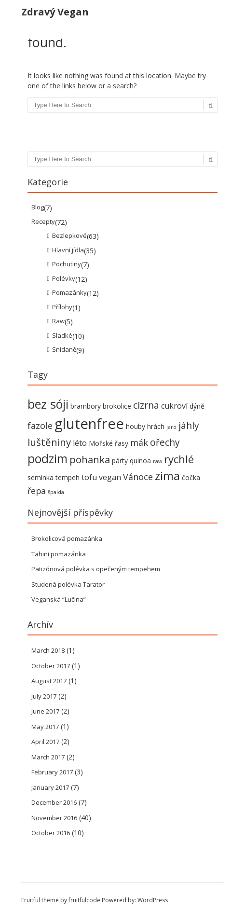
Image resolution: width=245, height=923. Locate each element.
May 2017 (45, 726)
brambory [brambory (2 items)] (85, 406)
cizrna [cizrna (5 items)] (146, 405)
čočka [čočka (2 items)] (191, 477)
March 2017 (48, 757)
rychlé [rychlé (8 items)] (179, 459)
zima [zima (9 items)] (167, 475)
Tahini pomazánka (58, 554)
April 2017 (45, 741)
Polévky (63, 278)
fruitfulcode (84, 900)
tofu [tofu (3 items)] (89, 477)
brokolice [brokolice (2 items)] (117, 406)
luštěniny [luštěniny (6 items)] (49, 442)
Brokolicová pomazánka (66, 538)
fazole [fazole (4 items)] (40, 425)
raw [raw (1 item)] (157, 461)
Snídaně (64, 349)
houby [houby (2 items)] (135, 426)
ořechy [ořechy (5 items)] (165, 442)
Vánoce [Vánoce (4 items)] (138, 476)
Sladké (62, 335)
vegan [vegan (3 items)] (110, 477)
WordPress (152, 900)
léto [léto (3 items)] (80, 443)
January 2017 (50, 787)
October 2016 (50, 832)
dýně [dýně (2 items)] (197, 406)
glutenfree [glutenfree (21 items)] (89, 423)
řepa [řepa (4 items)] (36, 490)
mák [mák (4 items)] (139, 442)
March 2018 (48, 650)
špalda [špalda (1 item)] (56, 492)
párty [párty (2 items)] (120, 460)
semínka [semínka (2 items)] (40, 477)
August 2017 (49, 680)
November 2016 (54, 817)
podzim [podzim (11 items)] (47, 459)
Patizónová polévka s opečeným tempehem (95, 569)
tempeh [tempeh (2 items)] (67, 477)
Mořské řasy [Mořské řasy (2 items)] (108, 443)
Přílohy (62, 307)
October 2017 (50, 665)
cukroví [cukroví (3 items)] (174, 405)
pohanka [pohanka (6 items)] (89, 459)
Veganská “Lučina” (58, 599)
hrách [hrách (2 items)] (155, 426)
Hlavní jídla (68, 250)
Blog (37, 207)
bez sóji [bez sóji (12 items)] (47, 404)
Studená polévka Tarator (68, 584)
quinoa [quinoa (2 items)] (140, 460)
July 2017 (43, 696)
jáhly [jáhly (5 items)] (188, 425)
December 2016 (54, 802)
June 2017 (45, 711)
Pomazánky (69, 292)
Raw (58, 321)
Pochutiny (66, 264)
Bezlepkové (69, 235)
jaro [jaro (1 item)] (171, 427)
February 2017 (52, 772)
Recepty (43, 221)
